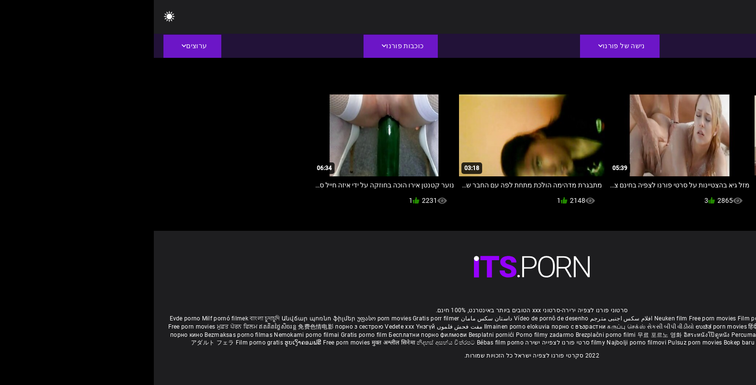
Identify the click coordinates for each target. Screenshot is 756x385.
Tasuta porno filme (629, 342)
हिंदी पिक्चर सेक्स (613, 326)
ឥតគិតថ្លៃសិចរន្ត (124, 326)
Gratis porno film (211, 335)
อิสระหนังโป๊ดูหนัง (554, 335)
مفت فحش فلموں (304, 326)
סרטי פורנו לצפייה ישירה (403, 342)
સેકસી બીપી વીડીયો (516, 326)
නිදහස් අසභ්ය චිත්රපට (293, 342)
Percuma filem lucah (607, 335)
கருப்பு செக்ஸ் (472, 326)
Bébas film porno (346, 342)
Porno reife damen (714, 318)
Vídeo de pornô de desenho (397, 318)
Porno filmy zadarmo (392, 335)
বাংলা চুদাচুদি (111, 318)
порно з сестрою (205, 326)
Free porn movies (559, 318)
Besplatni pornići (338, 335)
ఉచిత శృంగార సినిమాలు (664, 326)
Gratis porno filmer (662, 335)
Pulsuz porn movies (542, 342)
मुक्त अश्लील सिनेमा (240, 342)
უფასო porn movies (231, 318)
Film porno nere (605, 318)
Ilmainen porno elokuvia (364, 326)
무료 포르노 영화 (507, 335)
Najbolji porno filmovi (483, 342)
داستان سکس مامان (333, 318)
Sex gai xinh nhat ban (658, 318)
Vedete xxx (245, 326)
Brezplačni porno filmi (453, 335)
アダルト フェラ (58, 342)
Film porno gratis (106, 342)
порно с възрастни (425, 326)
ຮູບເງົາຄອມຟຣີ (150, 342)
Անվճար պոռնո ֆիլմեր (165, 318)
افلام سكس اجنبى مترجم (467, 318)
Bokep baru (585, 342)
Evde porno (31, 318)
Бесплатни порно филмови (274, 335)
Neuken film (516, 318)
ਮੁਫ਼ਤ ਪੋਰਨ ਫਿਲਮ (84, 326)
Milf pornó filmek (71, 318)
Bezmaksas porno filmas (85, 335)
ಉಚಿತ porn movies (568, 326)
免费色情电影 (162, 326)
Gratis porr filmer (282, 318)
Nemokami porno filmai (153, 335)
